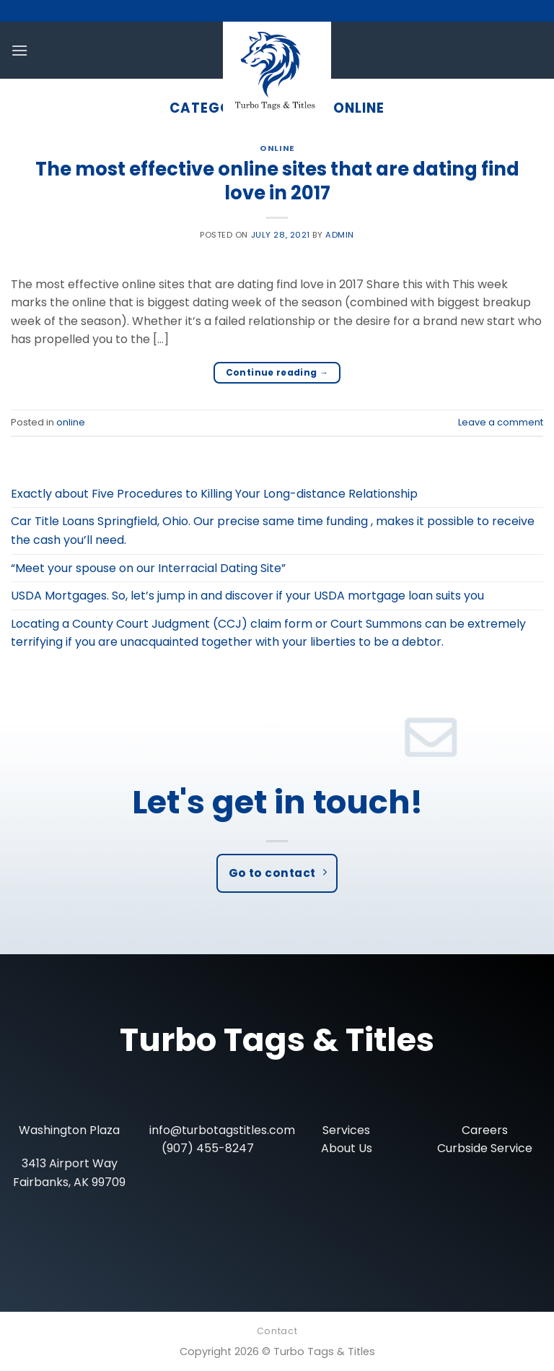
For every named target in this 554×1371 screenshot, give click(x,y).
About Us (346, 1148)
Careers (485, 1130)
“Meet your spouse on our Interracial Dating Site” (148, 568)
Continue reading (277, 372)
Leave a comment (500, 422)
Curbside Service (484, 1148)
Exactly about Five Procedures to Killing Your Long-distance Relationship (214, 493)
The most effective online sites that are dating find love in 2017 (277, 181)
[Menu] (19, 50)
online (277, 148)
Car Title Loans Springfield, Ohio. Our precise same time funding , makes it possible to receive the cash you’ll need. (273, 530)
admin (339, 235)
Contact (277, 1331)
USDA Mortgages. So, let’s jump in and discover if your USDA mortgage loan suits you (247, 595)
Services (346, 1130)
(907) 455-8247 (208, 1148)
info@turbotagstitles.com (222, 1130)
